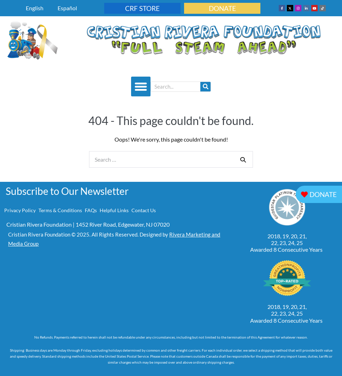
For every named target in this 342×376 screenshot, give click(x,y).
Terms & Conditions (60, 210)
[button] (141, 86)
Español (67, 8)
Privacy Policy (20, 210)
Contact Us (143, 210)
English (34, 8)
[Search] (205, 86)
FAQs (91, 210)
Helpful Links (114, 210)
